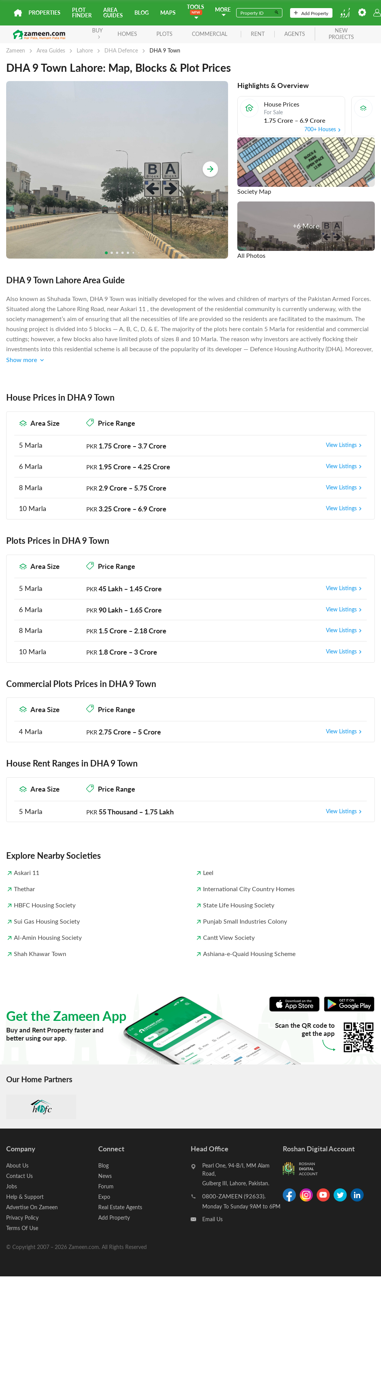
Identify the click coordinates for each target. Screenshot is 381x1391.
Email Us (212, 1219)
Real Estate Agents (120, 1207)
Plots (164, 33)
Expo (104, 1196)
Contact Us (19, 1175)
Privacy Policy (22, 1217)
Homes (127, 33)
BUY (97, 33)
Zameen (15, 50)
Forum (106, 1186)
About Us (17, 1165)
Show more (25, 360)
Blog (141, 12)
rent (258, 34)
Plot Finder (82, 12)
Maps (168, 12)
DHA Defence (121, 50)
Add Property (311, 13)
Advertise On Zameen (32, 1207)
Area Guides (113, 12)
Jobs (11, 1186)
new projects (341, 34)
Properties (44, 12)
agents (294, 34)
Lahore (85, 50)
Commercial (209, 33)
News (105, 1175)
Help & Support (25, 1196)
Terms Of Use (22, 1228)
